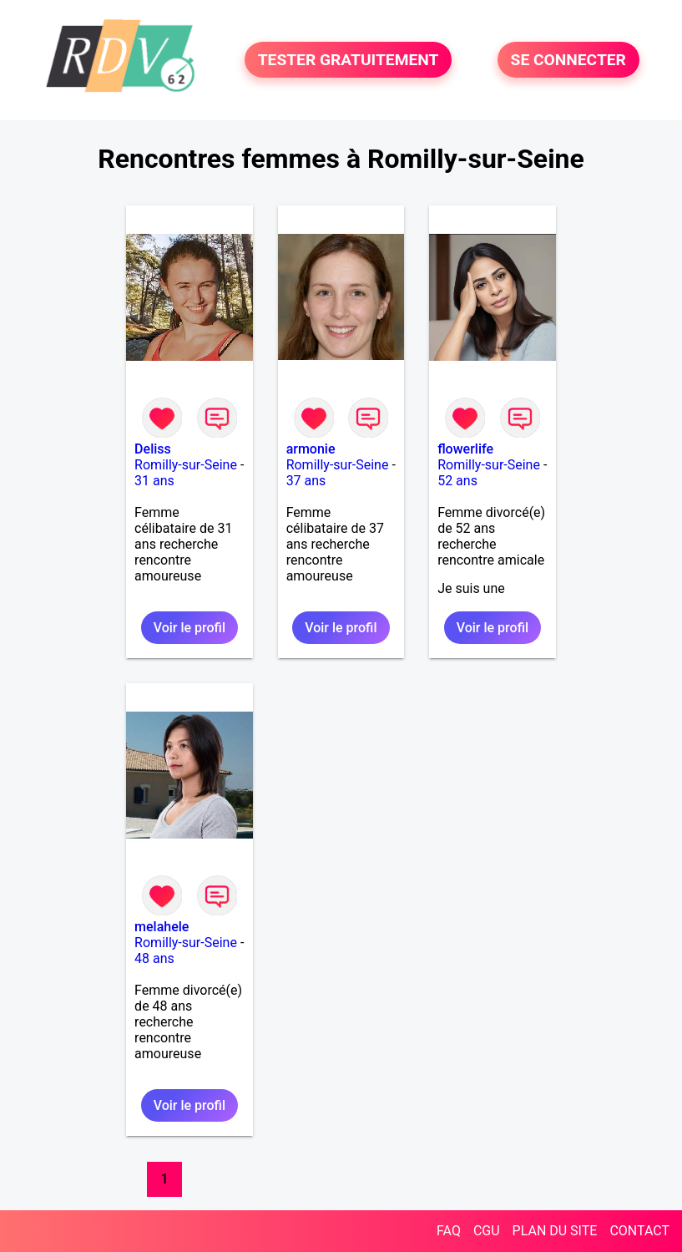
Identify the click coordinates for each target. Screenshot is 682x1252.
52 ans (457, 481)
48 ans (154, 958)
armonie (311, 449)
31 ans (154, 481)
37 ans (306, 481)
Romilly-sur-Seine (185, 465)
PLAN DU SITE (555, 1231)
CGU (486, 1231)
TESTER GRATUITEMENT (348, 59)
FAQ (449, 1231)
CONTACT (639, 1231)
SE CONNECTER (568, 59)
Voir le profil (189, 628)
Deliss (152, 449)
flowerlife (465, 449)
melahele (161, 927)
